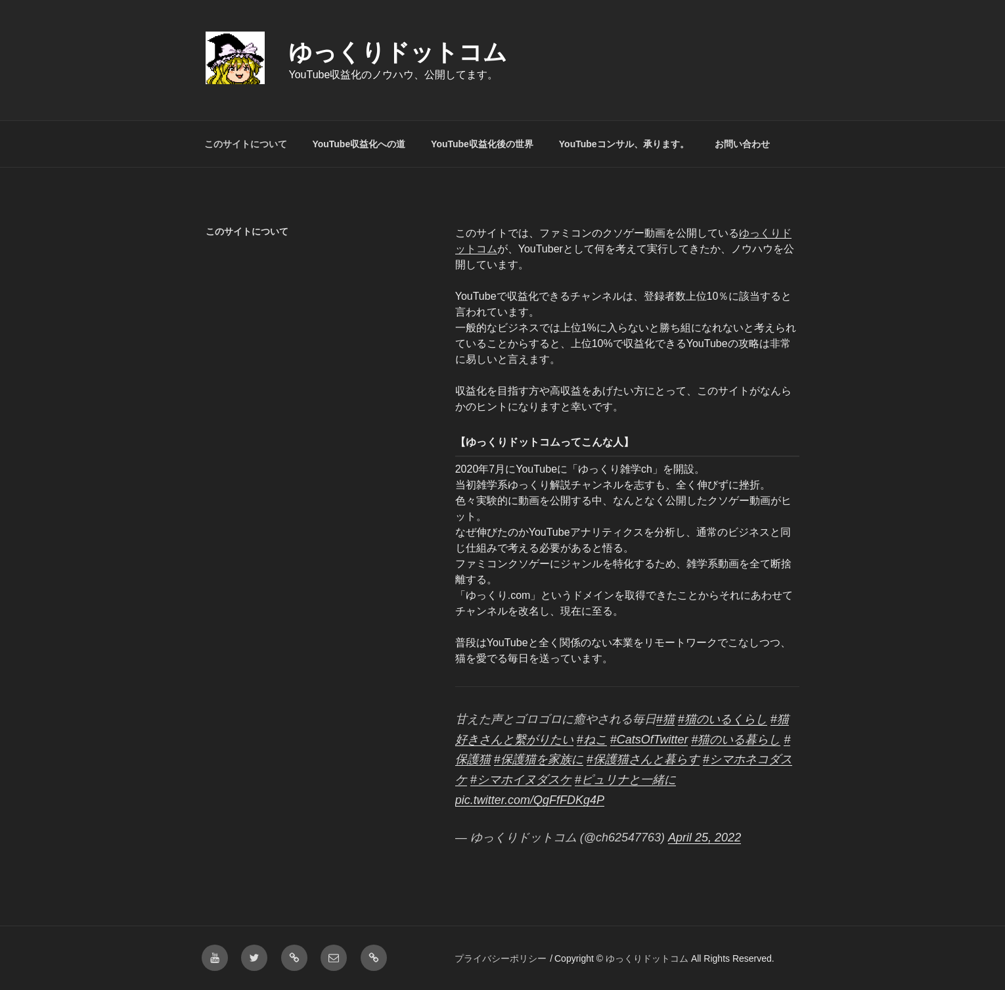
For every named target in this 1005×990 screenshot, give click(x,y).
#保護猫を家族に (538, 759)
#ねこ (592, 739)
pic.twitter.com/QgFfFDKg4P (529, 800)
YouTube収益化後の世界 (482, 144)
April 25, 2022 (704, 837)
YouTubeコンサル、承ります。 (624, 144)
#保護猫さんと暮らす (643, 759)
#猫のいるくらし (722, 719)
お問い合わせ (742, 144)
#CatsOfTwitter (649, 739)
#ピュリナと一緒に (625, 779)
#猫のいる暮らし (735, 739)
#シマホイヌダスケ (520, 779)
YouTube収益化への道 (358, 144)
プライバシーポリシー (501, 958)
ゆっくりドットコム (397, 52)
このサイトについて (245, 144)
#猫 (665, 719)
